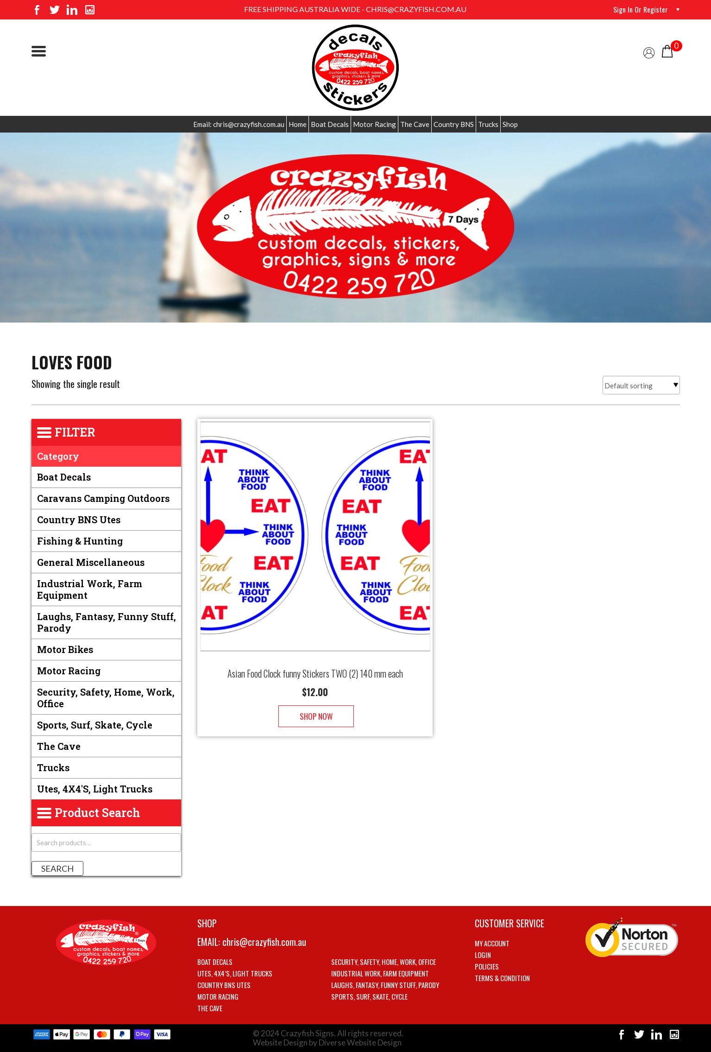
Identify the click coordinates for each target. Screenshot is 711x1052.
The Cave (414, 124)
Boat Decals (330, 124)
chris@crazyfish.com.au (264, 942)
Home (298, 124)
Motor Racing (374, 124)
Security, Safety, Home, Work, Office (106, 698)
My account (492, 943)
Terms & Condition (502, 978)
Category (58, 456)
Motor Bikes (65, 649)
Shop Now (315, 707)
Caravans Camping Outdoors (103, 498)
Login (483, 955)
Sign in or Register (640, 9)
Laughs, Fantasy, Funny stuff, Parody (106, 622)
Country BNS (454, 124)
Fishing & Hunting (80, 541)
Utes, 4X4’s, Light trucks (234, 973)
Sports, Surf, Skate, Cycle (94, 725)
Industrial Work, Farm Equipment (89, 589)
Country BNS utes (78, 519)
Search (57, 868)
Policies (487, 966)
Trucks (488, 124)
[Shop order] (641, 385)
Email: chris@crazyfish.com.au (238, 124)
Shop (510, 124)
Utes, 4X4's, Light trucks (94, 789)
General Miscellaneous (91, 562)
